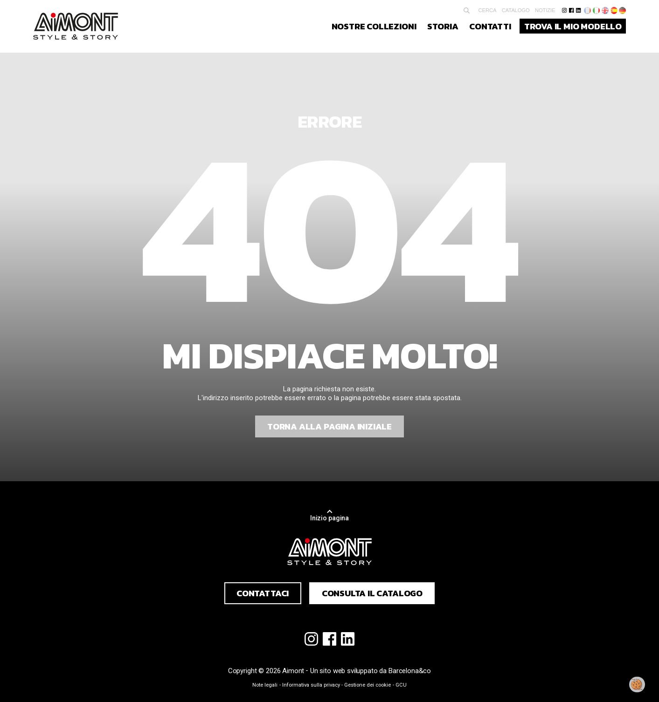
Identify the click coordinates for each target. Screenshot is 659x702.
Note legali (264, 685)
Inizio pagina (329, 518)
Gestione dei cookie (367, 685)
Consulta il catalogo (372, 593)
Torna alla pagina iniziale (329, 426)
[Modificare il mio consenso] (637, 685)
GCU (401, 685)
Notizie (545, 10)
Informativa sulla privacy (311, 685)
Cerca (488, 10)
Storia (442, 26)
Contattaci (262, 593)
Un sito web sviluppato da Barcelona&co (370, 671)
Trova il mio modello (573, 26)
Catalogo (516, 10)
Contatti (490, 26)
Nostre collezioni (374, 26)
